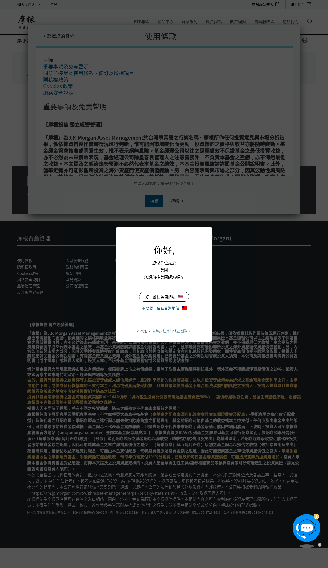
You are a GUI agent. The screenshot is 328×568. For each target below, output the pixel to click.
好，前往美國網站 (164, 296)
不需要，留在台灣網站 (164, 307)
